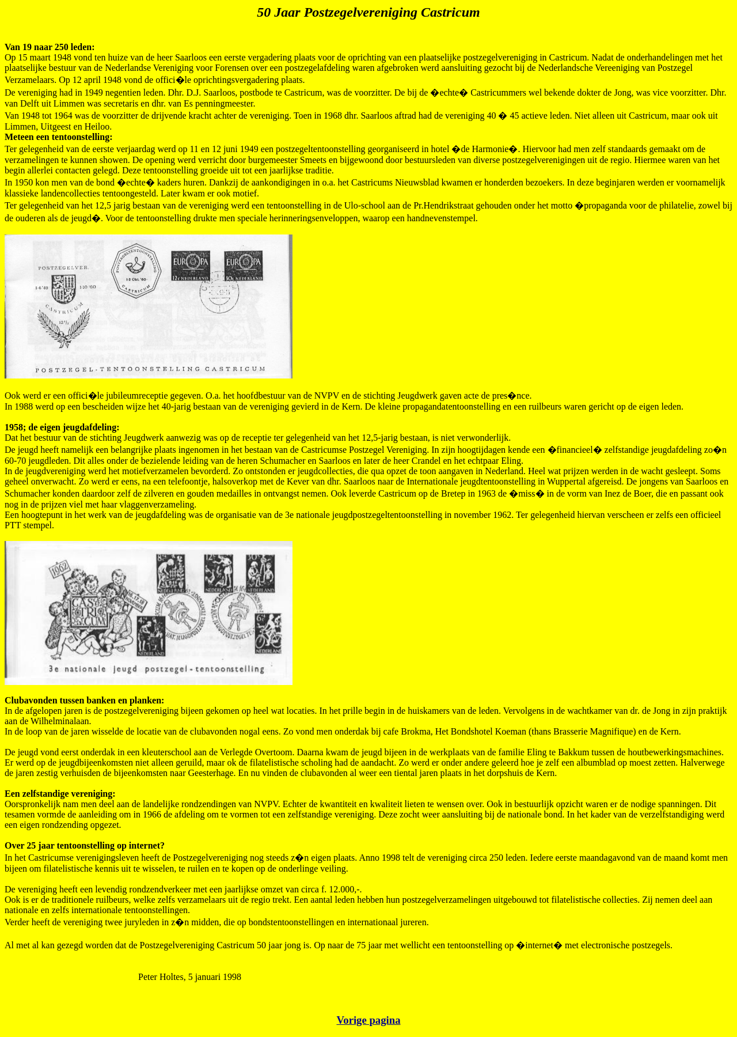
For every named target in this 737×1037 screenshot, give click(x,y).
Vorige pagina (368, 1020)
